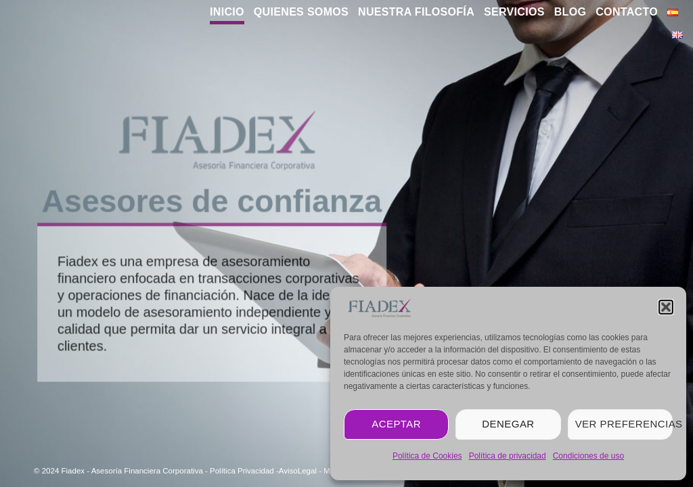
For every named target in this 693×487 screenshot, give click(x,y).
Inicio (227, 12)
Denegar (508, 424)
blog (570, 12)
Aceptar (396, 424)
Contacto (627, 12)
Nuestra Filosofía (416, 12)
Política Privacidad (242, 471)
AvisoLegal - (301, 471)
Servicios (514, 12)
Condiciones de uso (588, 456)
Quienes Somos (301, 12)
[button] (666, 307)
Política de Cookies (427, 456)
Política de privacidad (507, 456)
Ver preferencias (624, 424)
